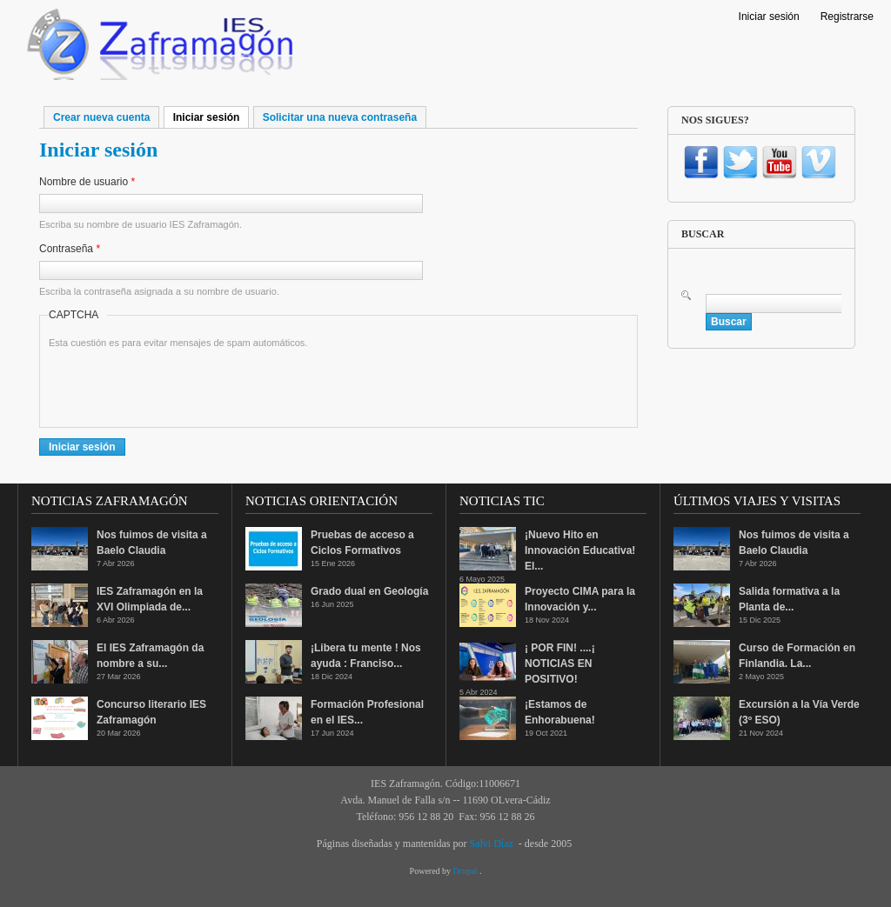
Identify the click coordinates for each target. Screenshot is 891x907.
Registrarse (847, 16)
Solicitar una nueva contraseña (340, 117)
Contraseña (69, 249)
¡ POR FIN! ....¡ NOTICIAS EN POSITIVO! (560, 663)
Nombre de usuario (87, 182)
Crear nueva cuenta (101, 117)
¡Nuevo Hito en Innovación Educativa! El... (580, 550)
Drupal (466, 871)
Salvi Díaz (490, 843)
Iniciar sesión (769, 16)
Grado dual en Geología (369, 591)
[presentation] (181, 384)
